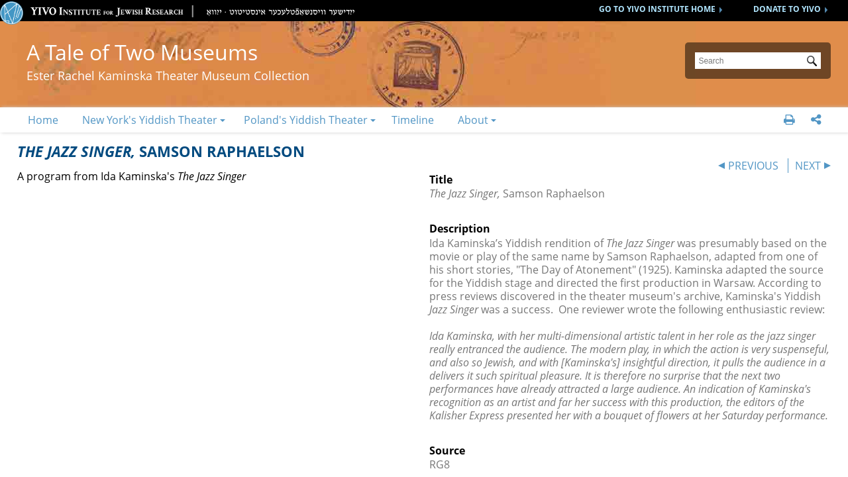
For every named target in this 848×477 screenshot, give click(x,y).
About (473, 120)
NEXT (808, 165)
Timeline (413, 120)
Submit (814, 62)
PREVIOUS (753, 165)
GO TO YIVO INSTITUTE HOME (657, 9)
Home (43, 120)
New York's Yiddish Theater (149, 120)
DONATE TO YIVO (787, 9)
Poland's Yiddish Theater (306, 120)
